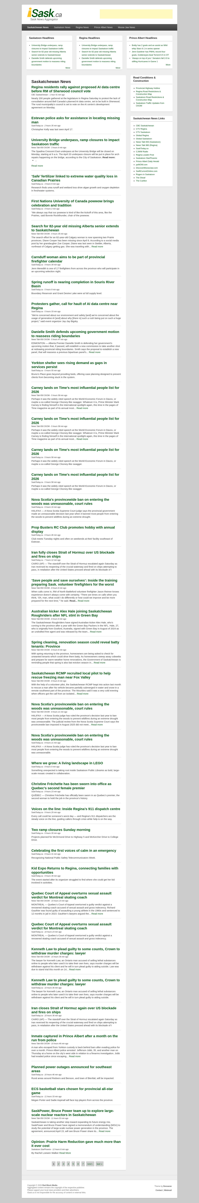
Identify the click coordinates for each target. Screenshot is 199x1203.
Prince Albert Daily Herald (147, 161)
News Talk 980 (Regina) (146, 145)
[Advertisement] (136, 14)
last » (99, 1164)
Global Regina (142, 135)
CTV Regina (141, 129)
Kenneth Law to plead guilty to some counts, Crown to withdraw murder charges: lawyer (75, 951)
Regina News (82, 27)
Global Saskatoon (144, 138)
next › (90, 1164)
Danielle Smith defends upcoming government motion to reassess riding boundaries (48, 61)
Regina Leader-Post (145, 155)
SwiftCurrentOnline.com (146, 171)
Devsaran (167, 1186)
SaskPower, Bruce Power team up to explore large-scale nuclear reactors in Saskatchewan (72, 1113)
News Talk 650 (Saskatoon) (148, 142)
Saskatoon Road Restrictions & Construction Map (150, 98)
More (68, 68)
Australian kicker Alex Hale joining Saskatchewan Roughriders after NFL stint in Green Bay (71, 613)
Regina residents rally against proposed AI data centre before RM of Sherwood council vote (75, 89)
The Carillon (141, 181)
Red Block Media (49, 1185)
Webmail (168, 1190)
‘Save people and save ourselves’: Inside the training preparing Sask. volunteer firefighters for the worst (74, 582)
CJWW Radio (142, 151)
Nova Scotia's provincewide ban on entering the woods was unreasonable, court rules (70, 502)
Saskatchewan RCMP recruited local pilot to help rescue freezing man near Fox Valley (71, 675)
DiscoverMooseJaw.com (147, 168)
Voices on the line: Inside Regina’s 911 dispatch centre (75, 809)
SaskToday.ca (142, 148)
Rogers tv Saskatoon (145, 174)
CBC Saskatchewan (145, 125)
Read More (65, 1153)
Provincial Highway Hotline (148, 88)
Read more (37, 165)
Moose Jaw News (126, 27)
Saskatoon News (62, 27)
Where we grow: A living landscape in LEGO (67, 763)
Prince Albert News (103, 27)
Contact (159, 1190)
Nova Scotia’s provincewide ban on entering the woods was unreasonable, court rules (70, 706)
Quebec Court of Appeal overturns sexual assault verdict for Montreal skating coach (71, 895)
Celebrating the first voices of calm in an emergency (73, 850)
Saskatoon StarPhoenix (146, 158)
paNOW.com (142, 164)
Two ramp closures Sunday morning (60, 830)
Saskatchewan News (38, 27)
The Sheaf (140, 177)
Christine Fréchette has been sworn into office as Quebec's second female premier (71, 786)
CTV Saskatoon (143, 132)
